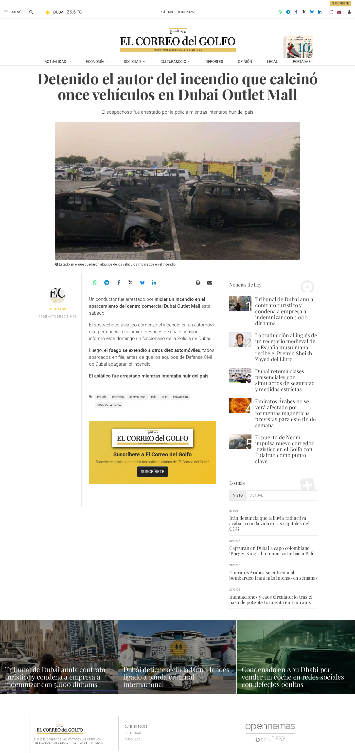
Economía (95, 61)
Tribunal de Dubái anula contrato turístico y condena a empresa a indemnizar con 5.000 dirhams (284, 311)
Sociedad (133, 61)
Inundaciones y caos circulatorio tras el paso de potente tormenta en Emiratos (270, 599)
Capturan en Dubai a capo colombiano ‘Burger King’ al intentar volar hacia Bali (271, 550)
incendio (118, 397)
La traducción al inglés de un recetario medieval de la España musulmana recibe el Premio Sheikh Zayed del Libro (286, 347)
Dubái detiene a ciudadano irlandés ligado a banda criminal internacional (176, 677)
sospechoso (137, 397)
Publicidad (133, 733)
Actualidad (56, 61)
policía (101, 397)
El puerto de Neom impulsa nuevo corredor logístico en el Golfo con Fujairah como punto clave (284, 449)
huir (164, 397)
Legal (272, 61)
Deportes (214, 61)
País (153, 397)
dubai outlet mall (109, 404)
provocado (180, 397)
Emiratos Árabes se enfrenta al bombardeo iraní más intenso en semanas (273, 575)
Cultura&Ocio (173, 61)
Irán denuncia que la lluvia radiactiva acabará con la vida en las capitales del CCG (269, 523)
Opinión (245, 61)
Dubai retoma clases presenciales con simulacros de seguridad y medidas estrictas (285, 380)
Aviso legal (133, 739)
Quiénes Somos (136, 726)
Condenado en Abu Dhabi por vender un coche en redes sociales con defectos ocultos (293, 677)
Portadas (302, 61)
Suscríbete (340, 3)
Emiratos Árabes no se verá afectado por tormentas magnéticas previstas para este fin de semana (285, 413)
